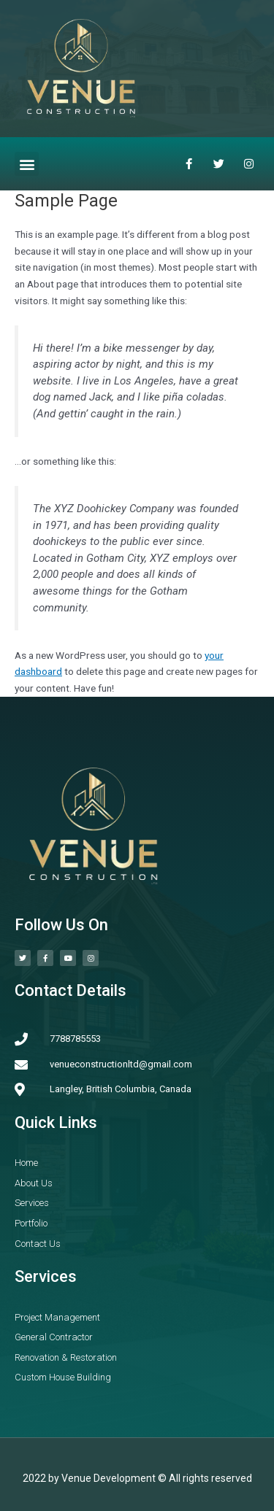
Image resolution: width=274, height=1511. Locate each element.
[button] (27, 164)
